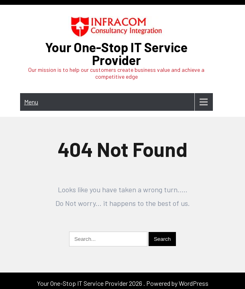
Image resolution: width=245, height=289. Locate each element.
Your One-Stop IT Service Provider (116, 53)
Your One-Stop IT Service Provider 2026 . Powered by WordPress (122, 257)
